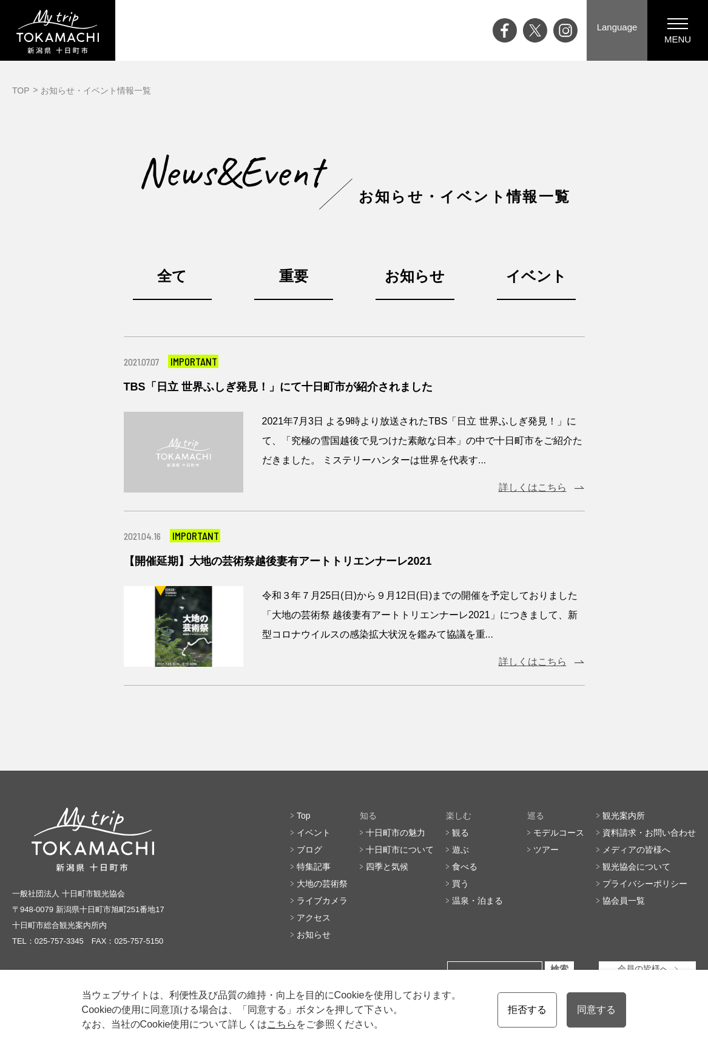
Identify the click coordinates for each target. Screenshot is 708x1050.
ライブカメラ (322, 900)
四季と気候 (387, 866)
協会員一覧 (623, 900)
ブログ (309, 849)
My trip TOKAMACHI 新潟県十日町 (57, 30)
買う (460, 883)
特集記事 (314, 866)
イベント (536, 276)
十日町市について (400, 849)
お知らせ (415, 276)
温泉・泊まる (477, 900)
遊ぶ (460, 849)
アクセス (314, 917)
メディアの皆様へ (636, 849)
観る (460, 832)
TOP (21, 90)
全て (172, 276)
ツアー (546, 849)
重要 (293, 276)
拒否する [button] (527, 1009)
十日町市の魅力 (395, 832)
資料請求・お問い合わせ (649, 832)
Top (304, 815)
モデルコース (558, 832)
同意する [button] (596, 1009)
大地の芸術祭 (322, 883)
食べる (464, 866)
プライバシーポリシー (644, 883)
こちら (281, 1024)
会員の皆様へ (643, 969)
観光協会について (636, 866)
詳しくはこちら (533, 488)
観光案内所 (623, 815)
